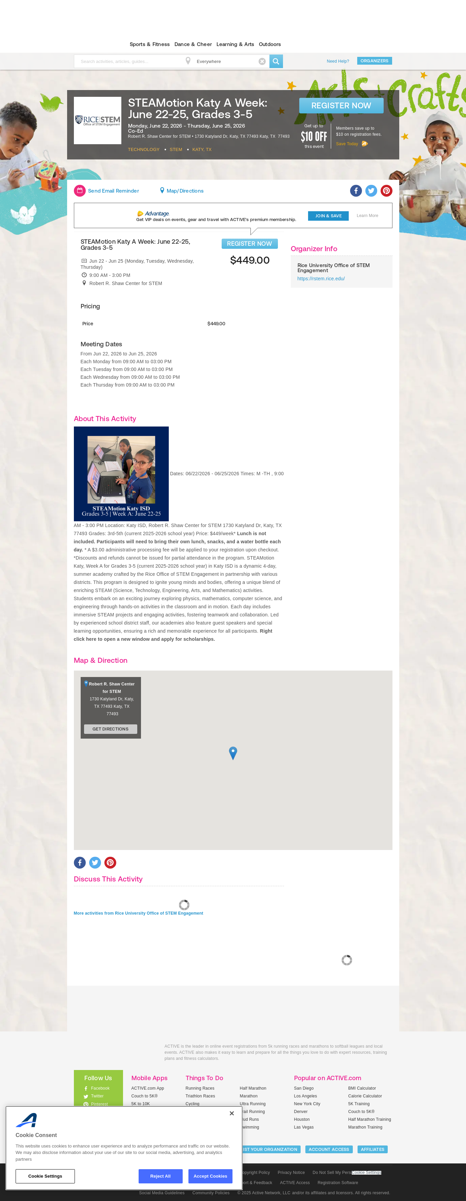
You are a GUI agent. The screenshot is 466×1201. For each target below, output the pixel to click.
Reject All (160, 1176)
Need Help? (338, 61)
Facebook (100, 1088)
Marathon (249, 1096)
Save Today (347, 143)
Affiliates (373, 1149)
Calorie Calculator (365, 1096)
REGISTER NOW (249, 243)
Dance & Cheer (193, 44)
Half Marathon (253, 1088)
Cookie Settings (367, 1173)
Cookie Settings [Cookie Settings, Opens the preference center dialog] (45, 1176)
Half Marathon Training (369, 1119)
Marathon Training (365, 1127)
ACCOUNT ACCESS (329, 1149)
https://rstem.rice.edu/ (321, 278)
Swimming (249, 1127)
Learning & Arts (236, 44)
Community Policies (211, 1193)
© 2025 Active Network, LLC (263, 1193)
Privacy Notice (291, 1172)
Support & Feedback (253, 1182)
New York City (307, 1103)
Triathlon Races (200, 1096)
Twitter (97, 1096)
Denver (301, 1111)
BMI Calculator (362, 1088)
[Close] (231, 1113)
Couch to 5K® (144, 1096)
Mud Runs (249, 1119)
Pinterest (99, 1104)
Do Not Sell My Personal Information (347, 1172)
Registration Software (338, 1182)
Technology (144, 149)
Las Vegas (304, 1127)
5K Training (359, 1103)
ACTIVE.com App (147, 1088)
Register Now (341, 105)
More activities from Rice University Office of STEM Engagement (138, 913)
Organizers (375, 60)
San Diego (304, 1088)
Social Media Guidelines (162, 1193)
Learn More (368, 215)
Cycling (193, 1103)
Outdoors (270, 44)
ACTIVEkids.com (92, 44)
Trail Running (252, 1111)
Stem (176, 149)
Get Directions (110, 728)
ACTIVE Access (295, 1182)
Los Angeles (305, 1096)
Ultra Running (253, 1103)
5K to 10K (140, 1103)
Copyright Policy (254, 1172)
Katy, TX (202, 149)
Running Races (200, 1088)
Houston (302, 1119)
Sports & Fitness (150, 44)
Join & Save (329, 215)
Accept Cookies (210, 1176)
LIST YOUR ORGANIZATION (269, 1149)
